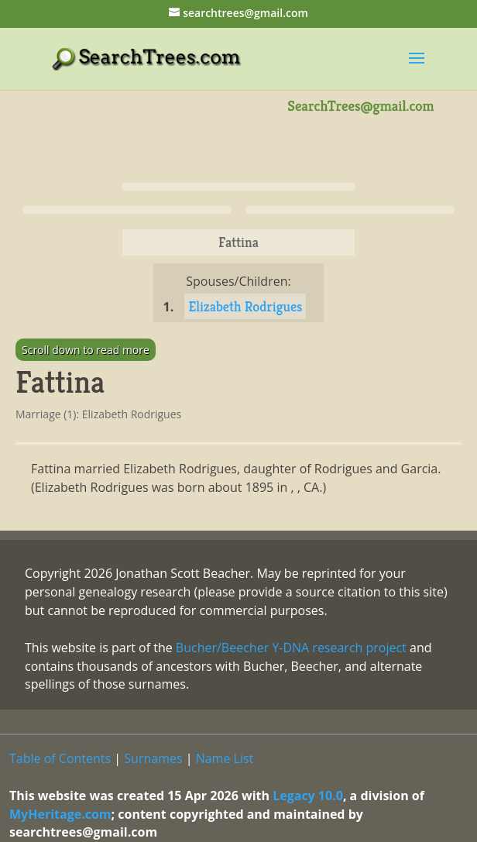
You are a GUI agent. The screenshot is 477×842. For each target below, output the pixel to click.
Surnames (153, 758)
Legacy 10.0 (308, 795)
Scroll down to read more (85, 349)
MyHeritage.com (60, 814)
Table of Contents (60, 758)
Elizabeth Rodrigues (245, 306)
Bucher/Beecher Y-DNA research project (291, 647)
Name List (225, 758)
